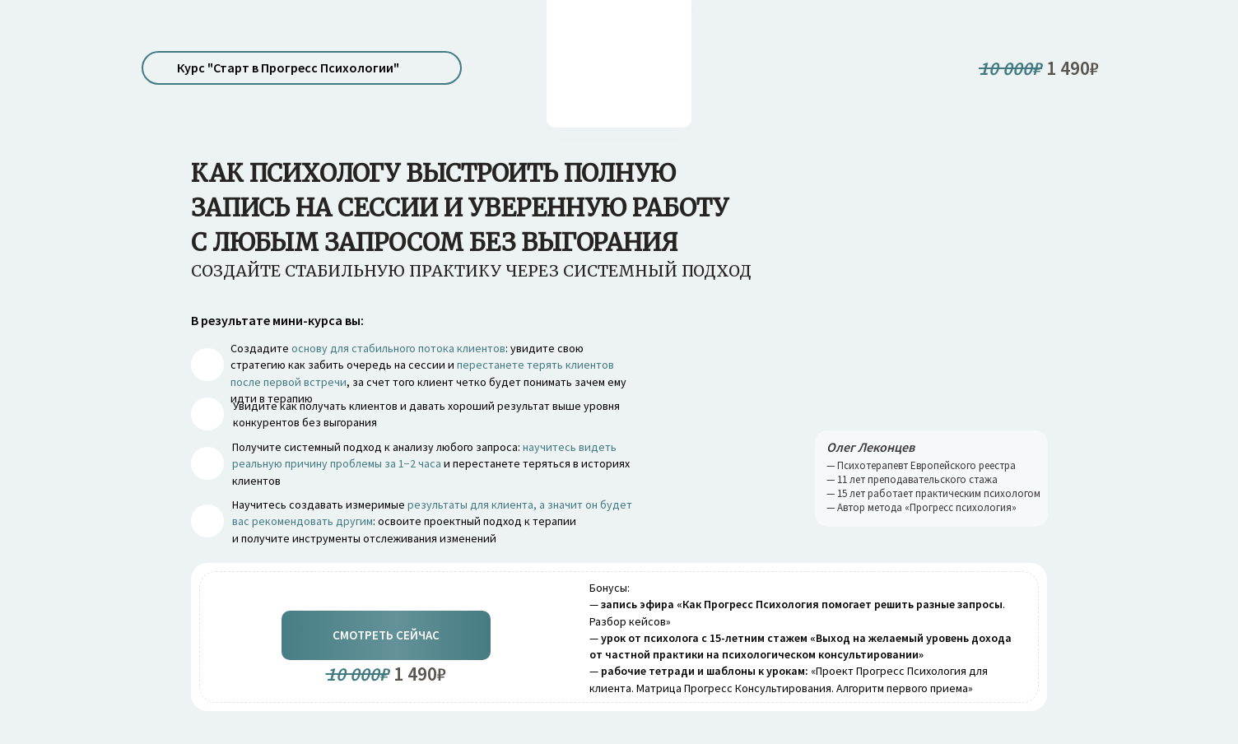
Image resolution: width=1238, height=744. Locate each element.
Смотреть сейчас (386, 635)
